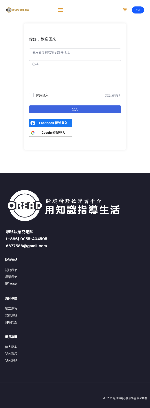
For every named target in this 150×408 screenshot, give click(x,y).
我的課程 (11, 354)
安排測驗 (11, 315)
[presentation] (55, 81)
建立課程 (11, 308)
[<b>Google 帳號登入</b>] (50, 133)
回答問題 (11, 322)
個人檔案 (11, 347)
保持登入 (42, 95)
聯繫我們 (11, 277)
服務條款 (11, 284)
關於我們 (11, 270)
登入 (137, 9)
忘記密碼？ (113, 95)
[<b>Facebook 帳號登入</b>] (50, 123)
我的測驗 (11, 360)
